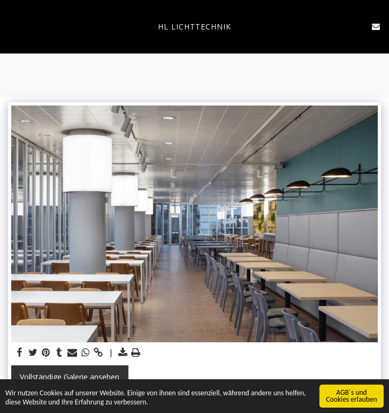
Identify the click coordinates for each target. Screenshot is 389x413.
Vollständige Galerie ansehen (69, 377)
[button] (12, 26)
